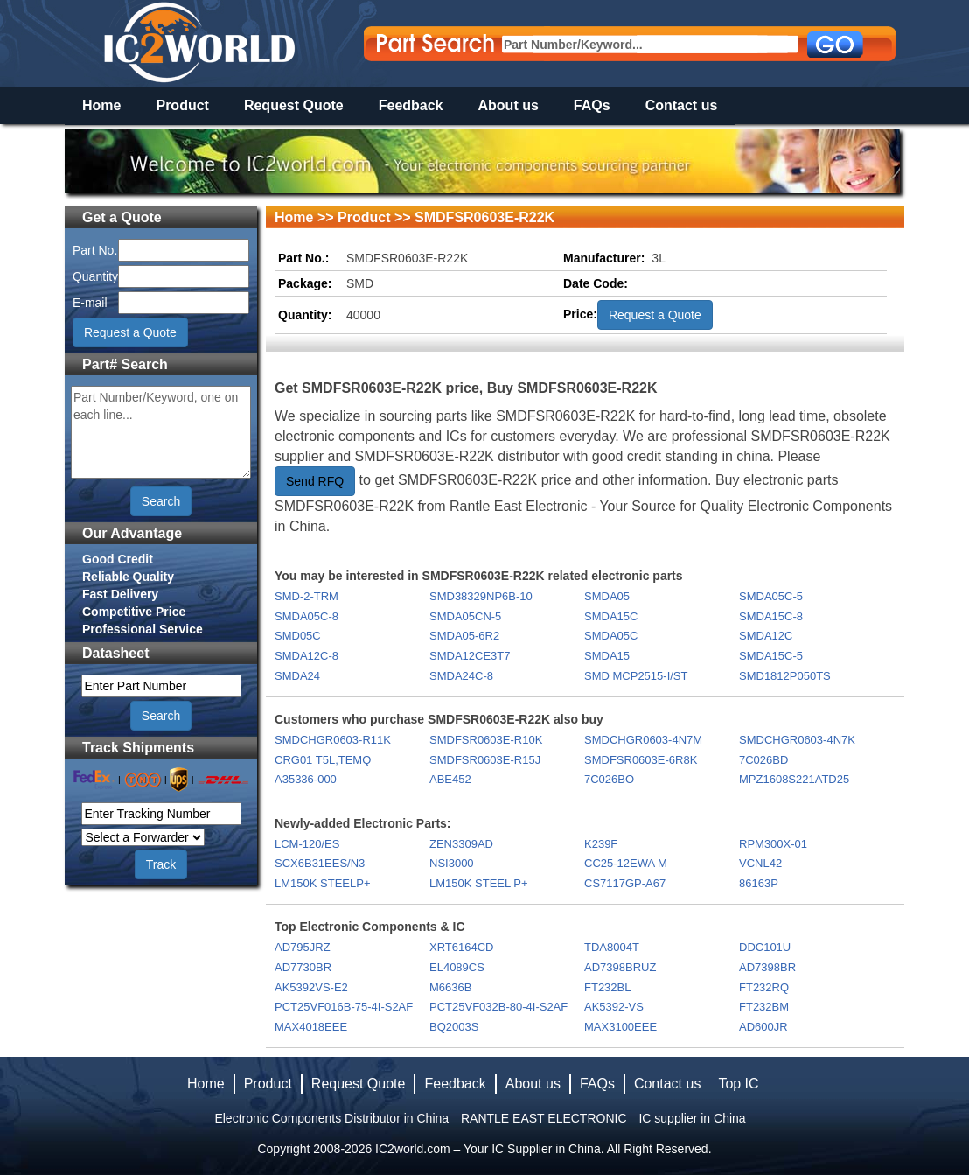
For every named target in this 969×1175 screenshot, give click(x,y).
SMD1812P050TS (785, 675)
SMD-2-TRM (306, 596)
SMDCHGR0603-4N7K (797, 739)
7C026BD (763, 759)
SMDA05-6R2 (464, 635)
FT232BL (607, 987)
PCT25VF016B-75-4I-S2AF (344, 1006)
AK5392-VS (614, 1006)
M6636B (450, 987)
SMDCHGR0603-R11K (333, 739)
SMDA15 (607, 655)
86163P (758, 883)
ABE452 (450, 779)
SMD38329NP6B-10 (481, 596)
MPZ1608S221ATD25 (794, 779)
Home (101, 105)
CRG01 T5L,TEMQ (323, 759)
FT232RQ (764, 987)
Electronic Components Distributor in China (331, 1118)
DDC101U (765, 947)
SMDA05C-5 (771, 596)
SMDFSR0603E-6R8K (640, 759)
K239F (600, 843)
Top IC (738, 1083)
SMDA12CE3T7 (469, 655)
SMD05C (298, 635)
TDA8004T (611, 947)
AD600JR (763, 1026)
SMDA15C (611, 616)
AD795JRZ (303, 947)
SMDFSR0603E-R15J (484, 759)
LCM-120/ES (307, 843)
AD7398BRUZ (620, 967)
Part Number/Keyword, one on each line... (161, 432)
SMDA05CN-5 (465, 616)
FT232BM (764, 1006)
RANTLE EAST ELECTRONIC (544, 1118)
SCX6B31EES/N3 (320, 863)
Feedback (411, 105)
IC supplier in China (691, 1118)
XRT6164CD (461, 947)
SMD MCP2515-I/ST (635, 675)
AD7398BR (767, 967)
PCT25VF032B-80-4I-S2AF (498, 1006)
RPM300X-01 (773, 843)
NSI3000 (451, 863)
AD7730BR (303, 967)
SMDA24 (297, 675)
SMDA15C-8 (771, 616)
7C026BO (609, 779)
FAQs (592, 105)
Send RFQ (315, 481)
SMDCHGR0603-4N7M (643, 739)
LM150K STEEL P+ (478, 883)
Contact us (681, 105)
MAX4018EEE (311, 1026)
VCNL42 (760, 863)
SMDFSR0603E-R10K (485, 739)
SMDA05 (607, 596)
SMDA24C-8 (461, 675)
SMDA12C (765, 635)
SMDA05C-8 (306, 616)
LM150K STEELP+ (322, 883)
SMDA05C (611, 635)
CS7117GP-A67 (625, 883)
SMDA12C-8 (306, 655)
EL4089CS (456, 967)
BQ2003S (453, 1026)
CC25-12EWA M (625, 863)
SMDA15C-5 (771, 655)
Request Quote (294, 105)
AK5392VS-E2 (311, 987)
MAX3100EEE (620, 1026)
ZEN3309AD (461, 843)
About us (508, 105)
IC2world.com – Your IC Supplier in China (488, 1149)
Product (182, 105)
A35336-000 (306, 779)
